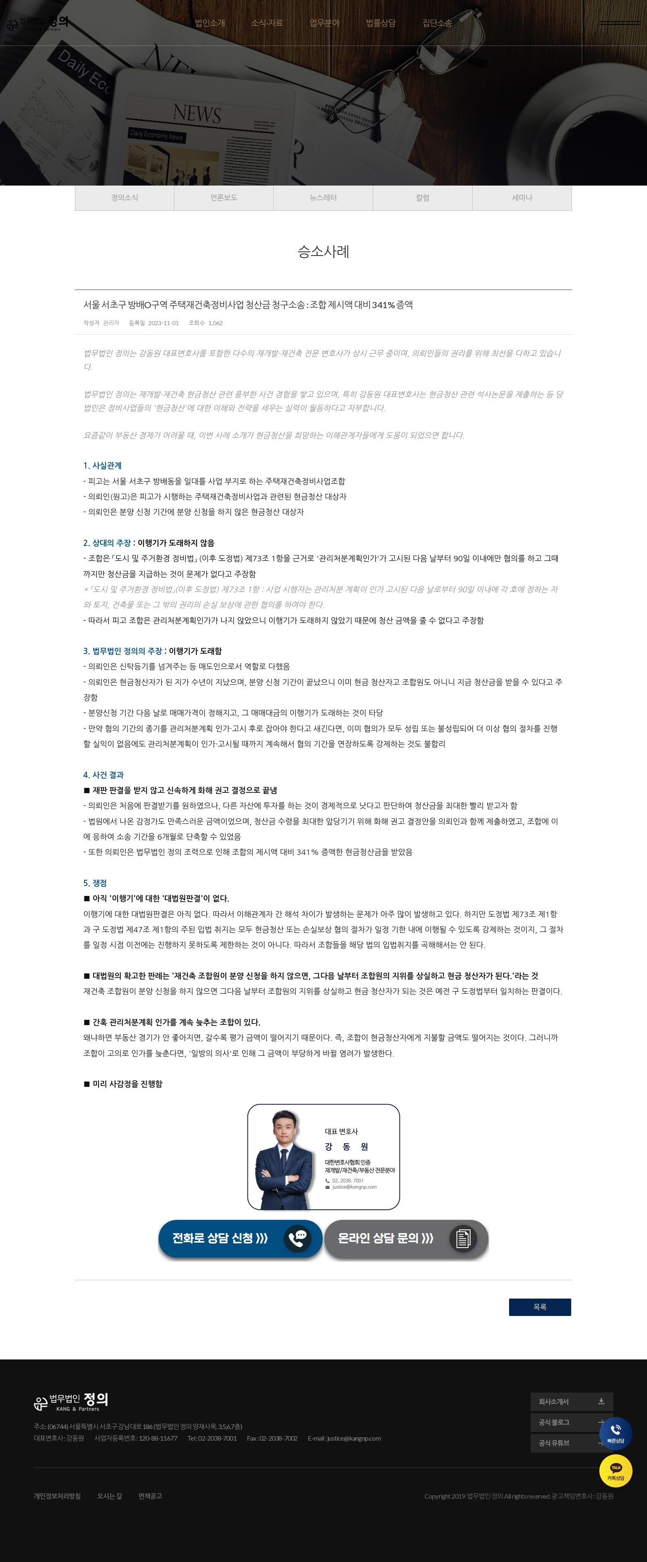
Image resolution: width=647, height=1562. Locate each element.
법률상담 (381, 23)
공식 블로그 (572, 1422)
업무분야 (324, 23)
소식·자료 (267, 23)
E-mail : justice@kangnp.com (344, 1438)
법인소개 (210, 23)
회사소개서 (572, 1402)
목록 (540, 1307)
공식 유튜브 (572, 1443)
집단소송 (437, 23)
